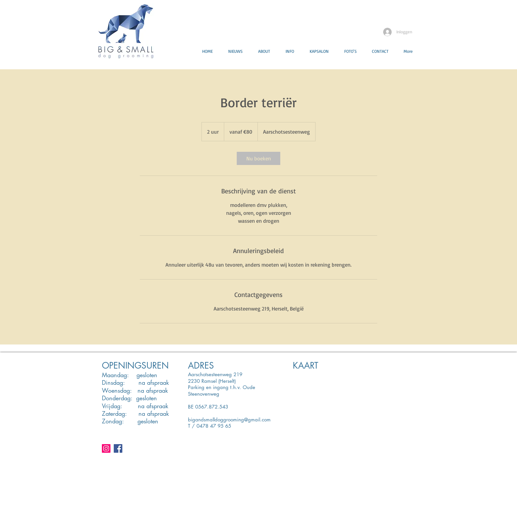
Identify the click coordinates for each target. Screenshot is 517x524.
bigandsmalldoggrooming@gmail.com (229, 419)
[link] (258, 158)
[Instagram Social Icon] (106, 448)
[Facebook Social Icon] (118, 448)
